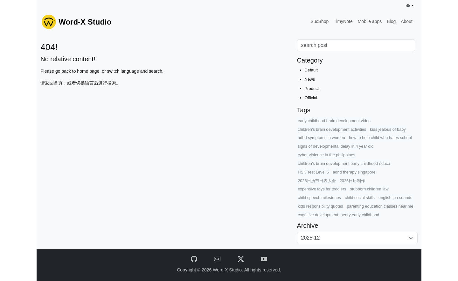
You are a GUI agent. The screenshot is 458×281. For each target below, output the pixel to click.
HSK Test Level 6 (313, 172)
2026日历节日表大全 (317, 180)
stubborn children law (369, 189)
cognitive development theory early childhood (338, 214)
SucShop (319, 21)
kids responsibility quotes (320, 206)
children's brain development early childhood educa (344, 163)
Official (311, 97)
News (310, 79)
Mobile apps (370, 21)
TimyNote (343, 21)
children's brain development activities (332, 129)
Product (312, 88)
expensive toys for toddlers (322, 189)
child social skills (360, 197)
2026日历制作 (352, 180)
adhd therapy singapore (354, 172)
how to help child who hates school (380, 137)
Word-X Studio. (228, 269)
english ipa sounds (395, 197)
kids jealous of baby (388, 129)
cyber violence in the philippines (326, 154)
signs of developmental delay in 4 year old (335, 146)
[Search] (356, 45)
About (407, 21)
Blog (391, 21)
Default (311, 70)
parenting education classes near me (380, 206)
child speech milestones (319, 197)
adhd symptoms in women (321, 137)
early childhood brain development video (334, 120)
